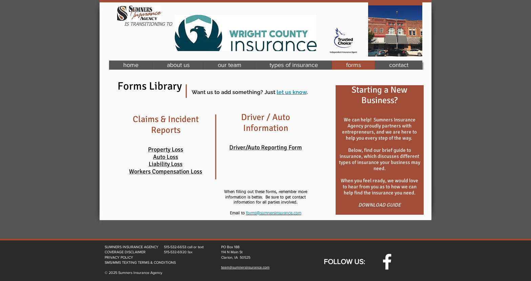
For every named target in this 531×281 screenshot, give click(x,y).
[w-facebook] (387, 261)
